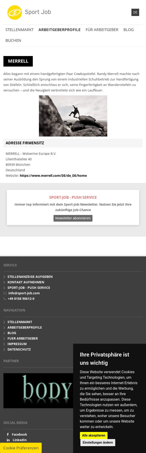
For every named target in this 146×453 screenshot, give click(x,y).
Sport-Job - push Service (29, 287)
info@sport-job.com (24, 293)
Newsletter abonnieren (73, 218)
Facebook (19, 434)
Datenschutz (19, 349)
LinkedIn (20, 440)
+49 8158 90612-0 (21, 298)
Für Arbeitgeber (102, 29)
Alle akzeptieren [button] (93, 435)
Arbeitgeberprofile (59, 29)
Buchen (13, 40)
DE (135, 12)
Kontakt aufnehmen (26, 282)
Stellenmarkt (19, 29)
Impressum (17, 344)
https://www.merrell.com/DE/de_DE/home (53, 175)
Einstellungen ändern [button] (98, 442)
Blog (128, 29)
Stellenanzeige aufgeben (30, 276)
